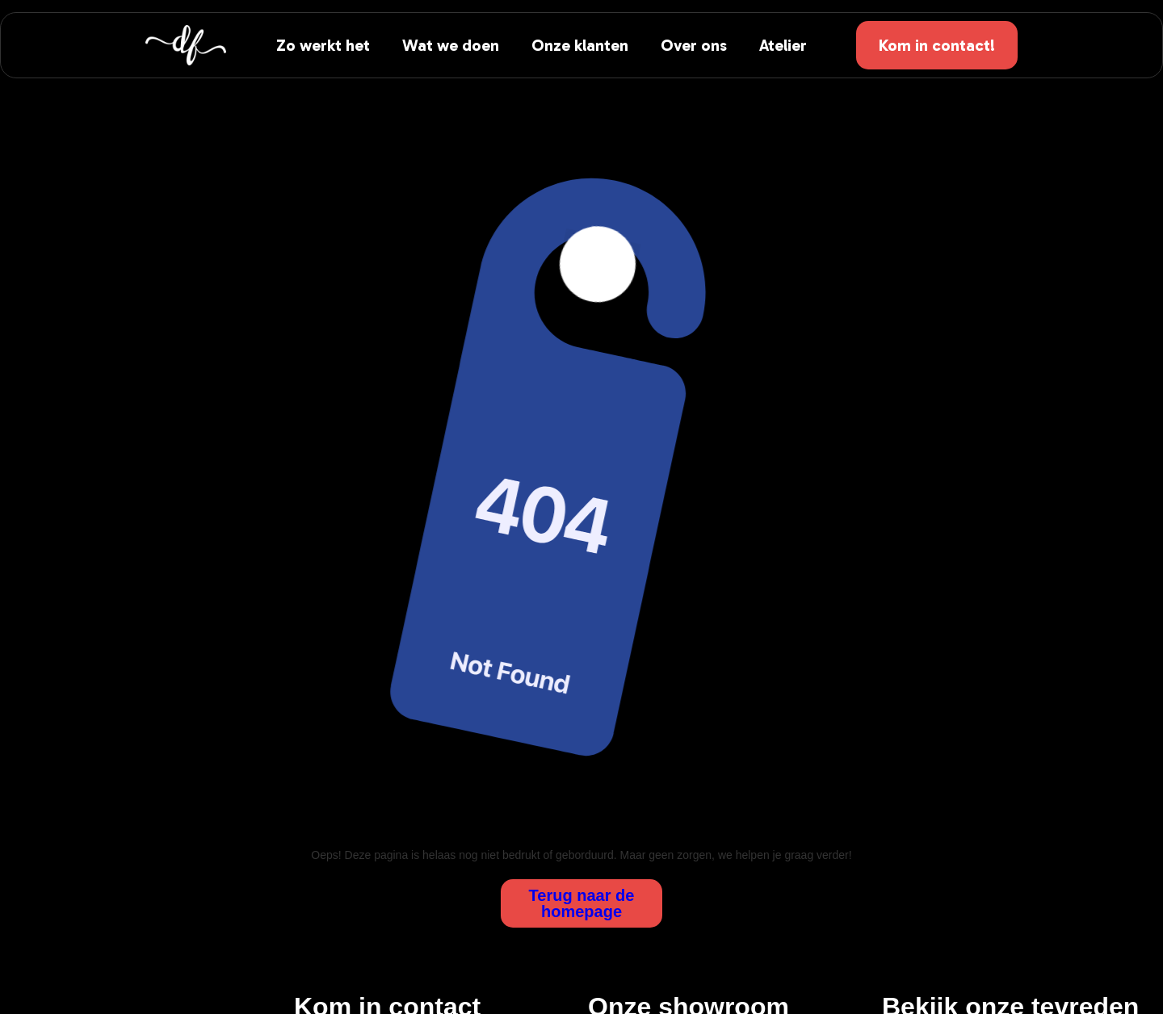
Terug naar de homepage (582, 903)
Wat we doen (450, 45)
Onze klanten (579, 45)
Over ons (694, 45)
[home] (185, 45)
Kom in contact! (937, 45)
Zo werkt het (323, 45)
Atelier (783, 45)
